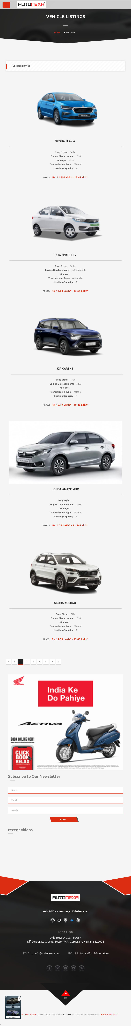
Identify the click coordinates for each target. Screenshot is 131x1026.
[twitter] (57, 968)
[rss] (81, 968)
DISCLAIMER (30, 1014)
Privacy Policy (109, 1014)
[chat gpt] (52, 921)
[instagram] (73, 968)
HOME (57, 32)
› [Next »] (58, 662)
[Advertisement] (25, 858)
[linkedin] (65, 968)
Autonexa (68, 1014)
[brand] (15, 5)
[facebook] (49, 968)
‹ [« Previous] (8, 662)
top (66, 998)
